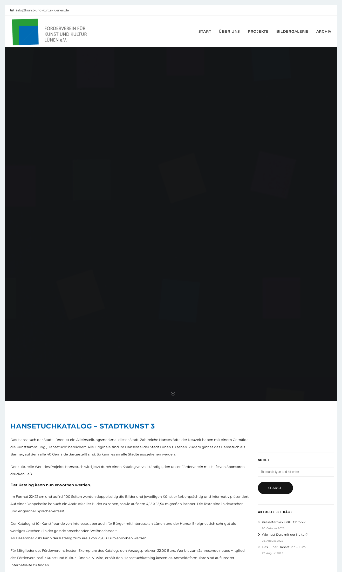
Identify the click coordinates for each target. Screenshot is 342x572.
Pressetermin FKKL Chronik (283, 522)
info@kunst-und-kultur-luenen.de (39, 10)
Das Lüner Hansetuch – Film (284, 547)
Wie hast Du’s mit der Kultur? (285, 534)
